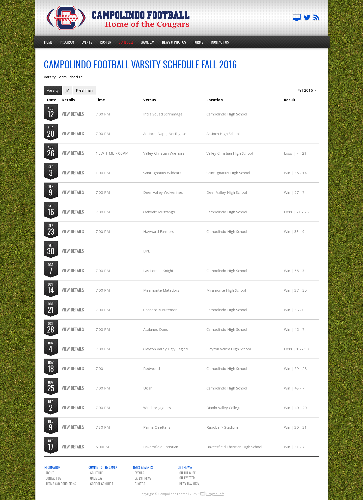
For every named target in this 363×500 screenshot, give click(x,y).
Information (52, 467)
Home (48, 42)
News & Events (143, 467)
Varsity (53, 90)
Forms (198, 42)
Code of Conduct (101, 483)
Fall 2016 (307, 90)
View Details (73, 114)
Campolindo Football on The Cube (297, 18)
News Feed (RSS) (189, 483)
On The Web (185, 467)
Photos (140, 483)
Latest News (143, 478)
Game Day (148, 42)
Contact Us (220, 42)
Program (67, 42)
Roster (105, 42)
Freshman (84, 90)
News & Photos (174, 42)
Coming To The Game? (102, 467)
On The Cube (187, 472)
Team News (316, 18)
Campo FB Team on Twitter (307, 18)
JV (67, 90)
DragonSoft (215, 494)
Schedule (126, 42)
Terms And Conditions (61, 483)
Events (87, 42)
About (50, 472)
